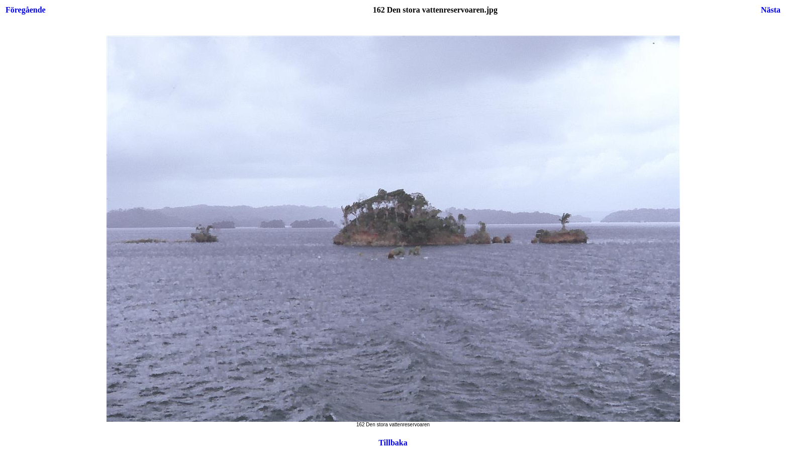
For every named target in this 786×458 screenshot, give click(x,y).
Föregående (26, 10)
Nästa (770, 10)
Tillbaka (393, 442)
